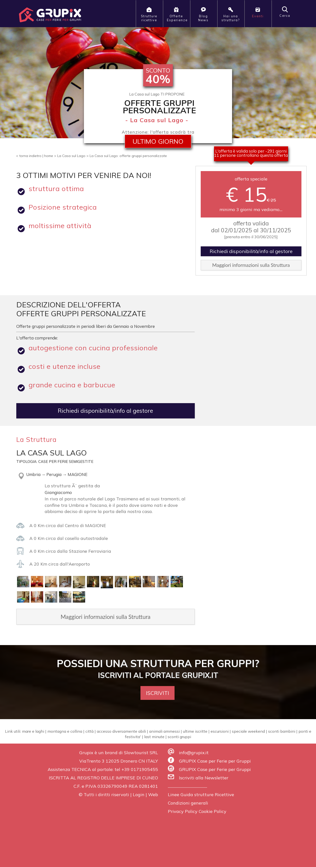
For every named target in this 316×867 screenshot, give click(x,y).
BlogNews (203, 14)
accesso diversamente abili (121, 731)
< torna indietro (28, 156)
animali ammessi (164, 731)
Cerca (284, 12)
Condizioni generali (188, 803)
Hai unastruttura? (230, 14)
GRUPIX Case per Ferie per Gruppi (215, 761)
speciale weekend (248, 731)
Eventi (258, 12)
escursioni (220, 731)
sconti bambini (281, 731)
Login (138, 794)
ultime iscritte (195, 731)
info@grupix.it (194, 752)
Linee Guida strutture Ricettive (201, 794)
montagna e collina (64, 731)
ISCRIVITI (157, 693)
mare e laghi (33, 731)
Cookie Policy (212, 811)
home (48, 156)
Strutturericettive (149, 14)
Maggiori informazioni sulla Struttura (251, 265)
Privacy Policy (183, 811)
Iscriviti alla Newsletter (203, 778)
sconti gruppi (179, 736)
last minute (154, 736)
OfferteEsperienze (177, 14)
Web (153, 794)
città (89, 731)
